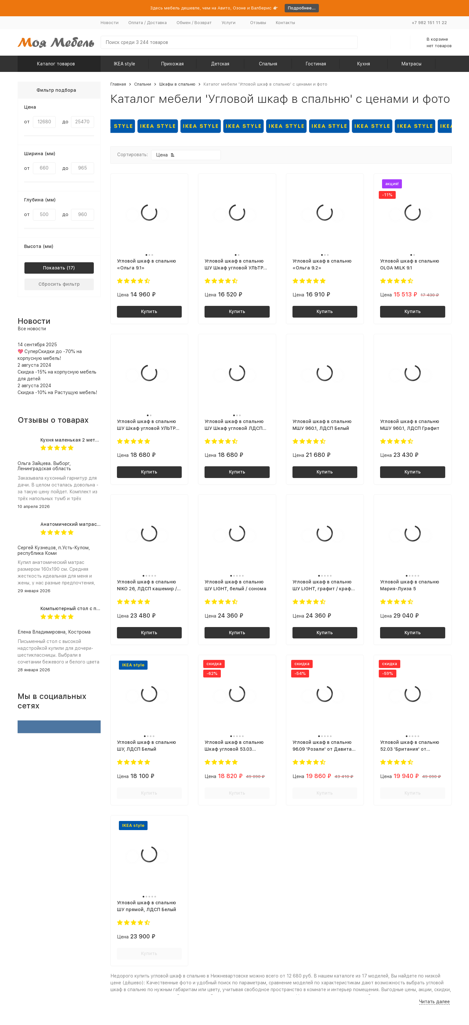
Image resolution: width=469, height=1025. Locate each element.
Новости (110, 22)
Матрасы (411, 63)
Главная (118, 84)
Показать (54, 267)
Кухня (363, 63)
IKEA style (124, 63)
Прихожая (172, 63)
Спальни (142, 84)
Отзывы (258, 22)
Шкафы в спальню (177, 84)
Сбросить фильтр (59, 284)
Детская (220, 63)
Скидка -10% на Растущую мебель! (57, 392)
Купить (149, 311)
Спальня (268, 63)
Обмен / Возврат (194, 22)
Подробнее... (302, 8)
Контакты (285, 22)
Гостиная (316, 63)
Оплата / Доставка (147, 22)
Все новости (32, 328)
